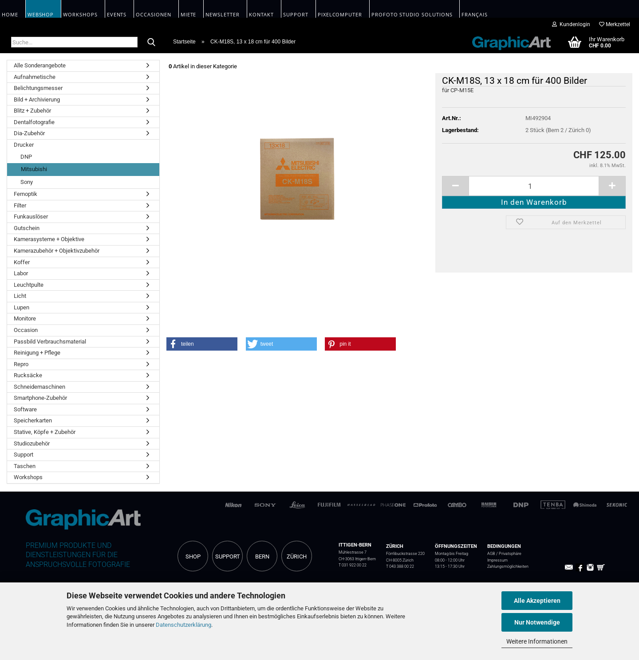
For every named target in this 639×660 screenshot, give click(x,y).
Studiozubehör (32, 443)
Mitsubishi (34, 169)
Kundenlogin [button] (571, 24)
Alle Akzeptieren (537, 600)
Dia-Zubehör (29, 133)
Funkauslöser (31, 216)
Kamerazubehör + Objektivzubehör (56, 250)
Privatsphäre (510, 553)
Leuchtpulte (28, 284)
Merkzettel (614, 24)
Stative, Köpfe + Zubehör (44, 432)
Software (25, 409)
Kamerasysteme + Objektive (49, 239)
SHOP (193, 556)
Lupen (21, 307)
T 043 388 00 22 (400, 566)
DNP (26, 156)
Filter (20, 205)
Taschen (25, 466)
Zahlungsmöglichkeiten (508, 566)
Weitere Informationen (537, 641)
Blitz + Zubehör (32, 110)
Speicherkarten (33, 420)
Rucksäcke (28, 375)
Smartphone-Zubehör (40, 397)
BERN (262, 556)
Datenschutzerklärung (183, 624)
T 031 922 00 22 (353, 564)
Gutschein (26, 228)
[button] (201, 344)
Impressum (497, 560)
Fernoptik (25, 194)
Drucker (24, 144)
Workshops (28, 477)
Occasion (26, 330)
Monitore (25, 318)
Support (23, 454)
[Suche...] (151, 42)
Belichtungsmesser (38, 88)
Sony (26, 182)
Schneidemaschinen (39, 386)
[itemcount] (534, 186)
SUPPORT (227, 556)
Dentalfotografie (34, 122)
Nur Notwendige (537, 622)
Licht (20, 296)
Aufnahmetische (34, 77)
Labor (21, 273)
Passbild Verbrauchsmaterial (50, 341)
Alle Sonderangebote (40, 65)
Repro (21, 364)
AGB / (493, 553)
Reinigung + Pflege (37, 352)
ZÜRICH (297, 556)
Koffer (22, 262)
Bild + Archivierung (37, 99)
